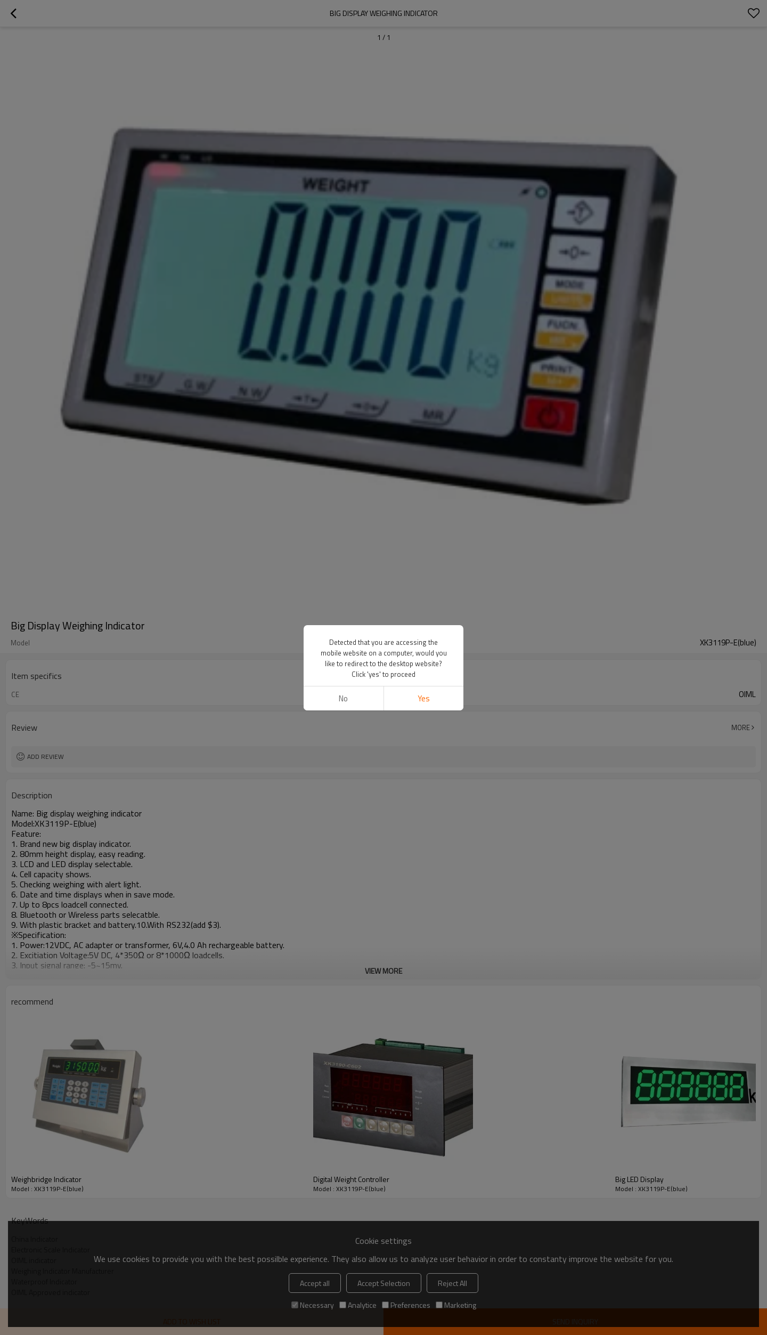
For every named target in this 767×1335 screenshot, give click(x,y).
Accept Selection (383, 1283)
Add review (45, 756)
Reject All (452, 1283)
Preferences (406, 1304)
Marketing (456, 1304)
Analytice (358, 1304)
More (740, 727)
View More (383, 970)
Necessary (312, 1304)
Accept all (315, 1283)
